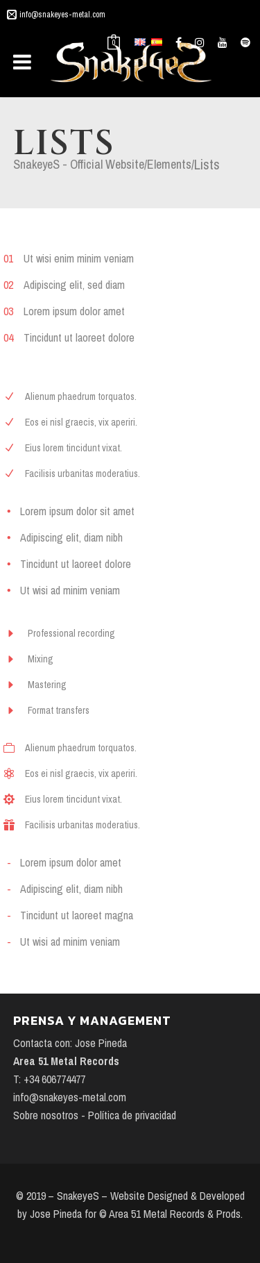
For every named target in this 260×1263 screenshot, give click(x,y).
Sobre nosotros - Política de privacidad (94, 1115)
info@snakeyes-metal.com (62, 14)
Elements (169, 164)
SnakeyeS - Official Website (78, 164)
